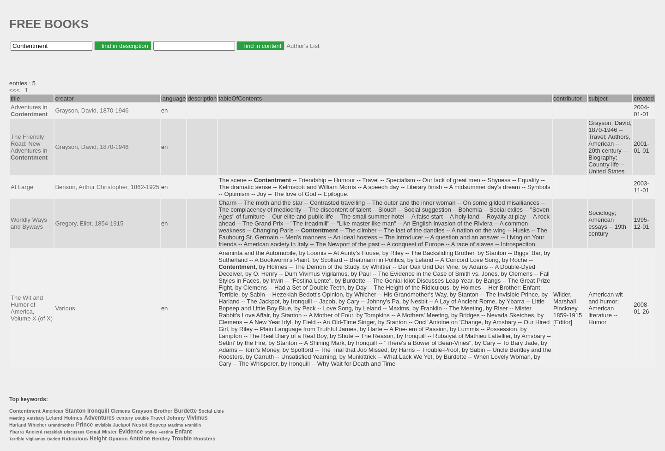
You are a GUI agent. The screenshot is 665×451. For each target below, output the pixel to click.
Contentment (25, 411)
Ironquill (98, 411)
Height (98, 438)
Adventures (99, 418)
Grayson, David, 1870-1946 (91, 110)
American (52, 411)
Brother (163, 411)
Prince (84, 424)
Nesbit (140, 424)
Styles (151, 432)
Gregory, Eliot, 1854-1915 (89, 223)
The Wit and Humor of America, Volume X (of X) (32, 308)
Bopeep (157, 424)
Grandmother (61, 425)
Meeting (17, 418)
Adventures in (29, 111)
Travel (158, 418)
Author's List (302, 45)
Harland (17, 424)
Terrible (16, 439)
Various (65, 308)
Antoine (139, 438)
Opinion (118, 438)
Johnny (176, 418)
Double (142, 418)
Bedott (53, 439)
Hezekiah (53, 432)
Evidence (131, 431)
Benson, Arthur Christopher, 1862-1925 (107, 187)
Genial (93, 431)
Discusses (74, 432)
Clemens (120, 411)
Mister (109, 431)
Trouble (182, 438)
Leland (54, 418)
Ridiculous (75, 438)
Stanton (75, 411)
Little (219, 411)
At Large (22, 187)
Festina (165, 432)
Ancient (33, 431)
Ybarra (16, 431)
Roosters (204, 438)
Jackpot (122, 424)
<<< (14, 90)
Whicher (37, 424)
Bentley (160, 438)
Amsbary (36, 418)
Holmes (73, 418)
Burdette (185, 411)
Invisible (103, 425)
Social (205, 411)
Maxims (175, 425)
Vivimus (197, 418)
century (124, 418)
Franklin (193, 425)
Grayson (142, 411)
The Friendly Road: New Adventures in (29, 147)
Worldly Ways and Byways (29, 223)
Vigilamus (35, 439)
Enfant (183, 431)
